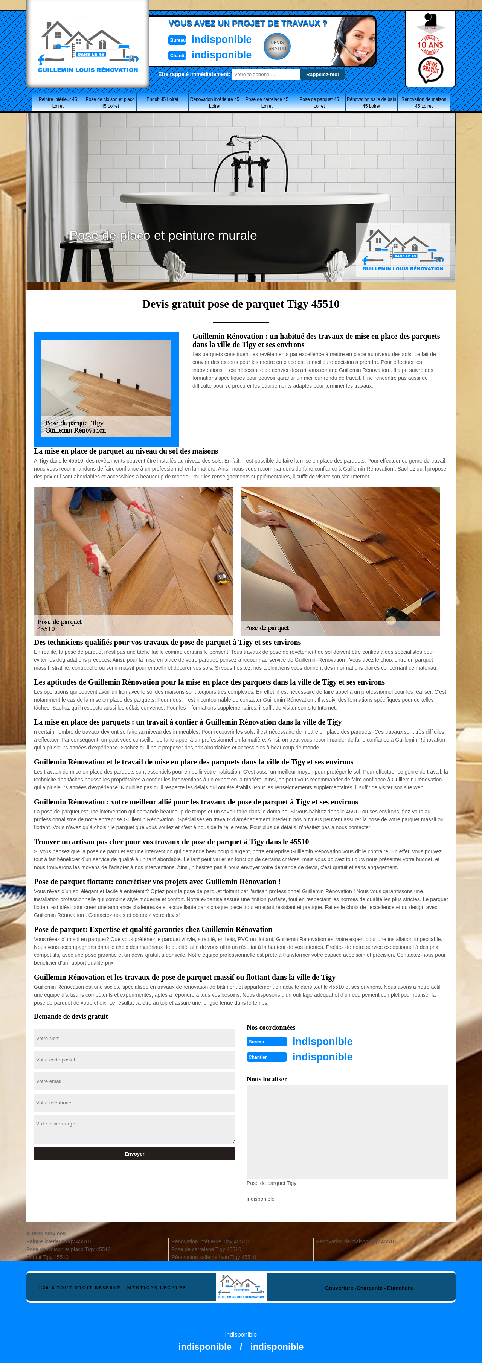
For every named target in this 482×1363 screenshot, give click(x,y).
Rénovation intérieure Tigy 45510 (210, 1241)
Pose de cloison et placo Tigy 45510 (68, 1249)
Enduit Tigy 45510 (47, 1256)
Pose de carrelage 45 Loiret (267, 103)
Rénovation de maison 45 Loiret (423, 103)
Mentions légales (156, 1287)
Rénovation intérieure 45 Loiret (214, 103)
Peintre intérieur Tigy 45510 (58, 1241)
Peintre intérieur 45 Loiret (58, 103)
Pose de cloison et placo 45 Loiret (110, 103)
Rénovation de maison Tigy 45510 (356, 1241)
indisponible (218, 39)
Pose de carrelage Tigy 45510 (206, 1249)
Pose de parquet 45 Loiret (319, 103)
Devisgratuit (276, 45)
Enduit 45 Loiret (162, 99)
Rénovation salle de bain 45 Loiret (371, 103)
